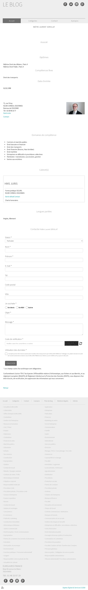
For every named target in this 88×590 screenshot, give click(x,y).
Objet (7, 312)
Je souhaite (10, 303)
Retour (5, 388)
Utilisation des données (15, 350)
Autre (30, 307)
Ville (7, 294)
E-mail (7, 266)
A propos (74, 21)
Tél (6, 275)
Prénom (8, 256)
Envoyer (11, 363)
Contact (54, 21)
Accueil (12, 21)
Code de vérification (13, 339)
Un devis (11, 307)
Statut (7, 237)
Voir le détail (9, 197)
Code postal (10, 284)
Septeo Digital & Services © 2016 (74, 588)
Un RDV (21, 307)
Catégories (32, 21)
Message (8, 322)
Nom (7, 246)
